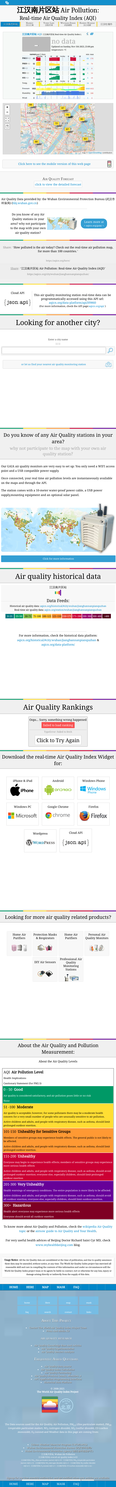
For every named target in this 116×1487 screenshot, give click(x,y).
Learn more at (94, 223)
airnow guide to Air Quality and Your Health (65, 1274)
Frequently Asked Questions (56, 1402)
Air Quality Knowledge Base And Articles (57, 1388)
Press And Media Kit (58, 1373)
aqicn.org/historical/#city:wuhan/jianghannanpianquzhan (73, 649)
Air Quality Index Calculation (58, 1412)
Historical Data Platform (58, 1425)
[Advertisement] (58, 308)
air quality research (56, 1381)
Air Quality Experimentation (58, 1391)
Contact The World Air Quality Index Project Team (58, 1370)
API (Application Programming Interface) (57, 1422)
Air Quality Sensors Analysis (58, 1394)
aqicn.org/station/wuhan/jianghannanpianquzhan (73, 652)
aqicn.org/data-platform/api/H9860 (72, 345)
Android (58, 830)
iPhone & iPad (22, 830)
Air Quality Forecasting (58, 1415)
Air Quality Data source (58, 1409)
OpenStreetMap (95, 153)
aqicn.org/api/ (96, 349)
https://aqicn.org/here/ (58, 260)
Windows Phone (93, 830)
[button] (68, 116)
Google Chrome (58, 856)
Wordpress (40, 883)
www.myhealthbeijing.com (54, 1288)
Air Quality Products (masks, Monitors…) (58, 1418)
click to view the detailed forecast (58, 184)
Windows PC (22, 856)
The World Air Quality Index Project (57, 1434)
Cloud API (75, 883)
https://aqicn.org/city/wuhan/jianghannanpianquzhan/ (58, 274)
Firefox (93, 856)
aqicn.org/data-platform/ (58, 687)
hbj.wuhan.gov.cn (25, 203)
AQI (32, 34)
